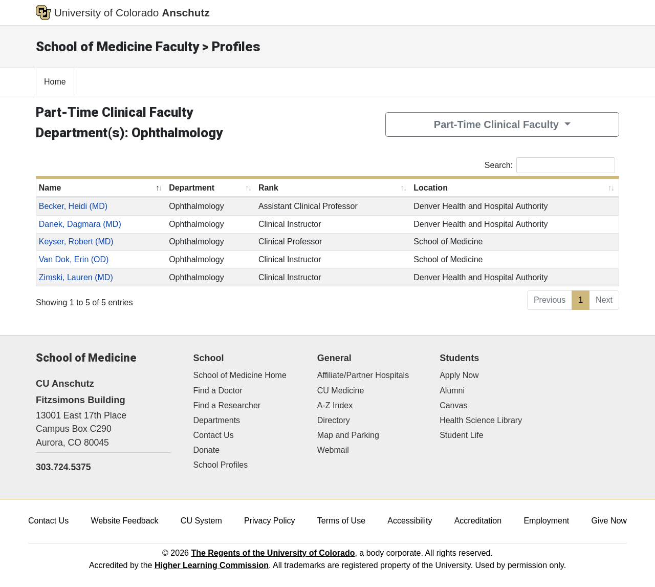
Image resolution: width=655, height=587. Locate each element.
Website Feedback (124, 520)
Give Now (609, 520)
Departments (217, 420)
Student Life (461, 435)
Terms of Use (341, 520)
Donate (206, 450)
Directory (333, 420)
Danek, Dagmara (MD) (80, 224)
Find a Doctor (218, 390)
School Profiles (220, 464)
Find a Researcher (227, 405)
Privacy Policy (269, 520)
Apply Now (459, 375)
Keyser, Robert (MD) (76, 241)
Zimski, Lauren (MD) (76, 277)
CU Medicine (340, 390)
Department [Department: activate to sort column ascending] (191, 187)
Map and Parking (348, 435)
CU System (201, 520)
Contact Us (213, 435)
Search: (550, 165)
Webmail (333, 450)
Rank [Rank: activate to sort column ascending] (268, 187)
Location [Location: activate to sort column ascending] (430, 187)
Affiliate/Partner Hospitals (363, 375)
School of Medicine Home (240, 375)
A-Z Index (335, 405)
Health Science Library (481, 420)
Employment (546, 520)
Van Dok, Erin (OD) (74, 259)
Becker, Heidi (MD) (73, 206)
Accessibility (409, 520)
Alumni (452, 390)
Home (55, 81)
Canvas (453, 405)
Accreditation (478, 520)
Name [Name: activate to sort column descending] (50, 187)
